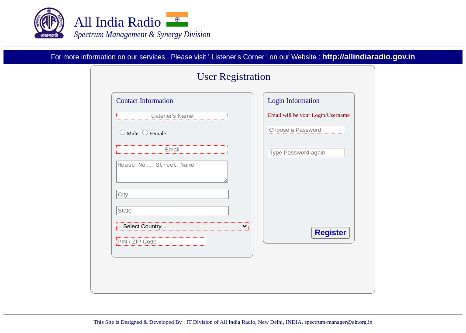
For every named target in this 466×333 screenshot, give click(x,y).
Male (132, 133)
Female (157, 133)
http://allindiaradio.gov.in (368, 56)
